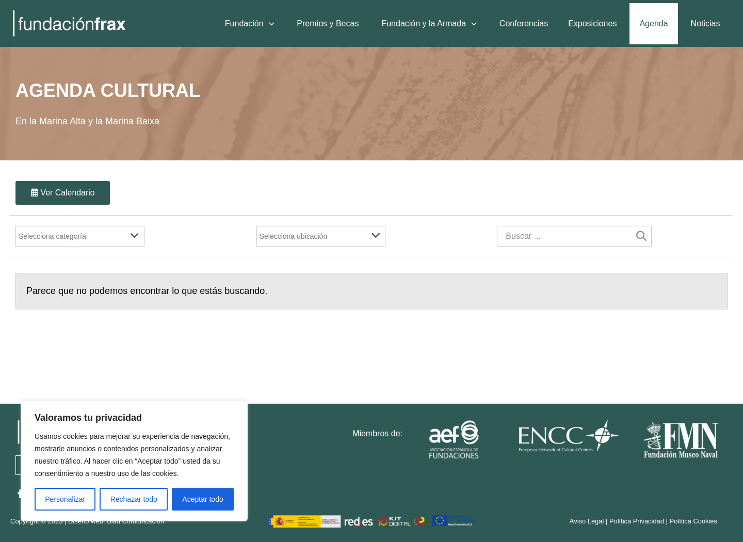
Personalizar (65, 499)
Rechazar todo (133, 499)
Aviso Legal (586, 521)
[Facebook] (20, 493)
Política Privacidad (636, 521)
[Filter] (79, 236)
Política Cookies (693, 521)
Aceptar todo (202, 499)
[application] (278, 23)
